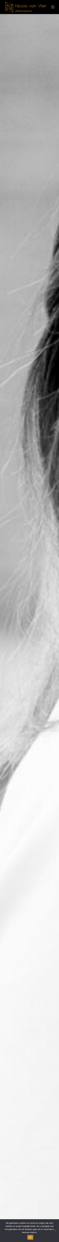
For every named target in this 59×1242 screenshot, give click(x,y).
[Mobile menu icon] (53, 7)
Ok (30, 1237)
